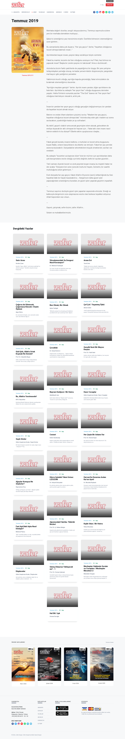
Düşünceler (20, 571)
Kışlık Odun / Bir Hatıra (93, 524)
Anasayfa (15, 12)
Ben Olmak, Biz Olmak (59, 305)
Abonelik (59, 12)
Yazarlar (42, 12)
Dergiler (40, 711)
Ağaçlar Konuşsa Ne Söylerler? (24, 483)
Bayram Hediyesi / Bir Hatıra (62, 392)
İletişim (72, 12)
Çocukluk (54, 348)
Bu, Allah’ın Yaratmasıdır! (26, 396)
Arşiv (35, 12)
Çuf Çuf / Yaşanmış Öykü (94, 304)
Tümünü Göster (110, 642)
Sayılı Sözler (21, 439)
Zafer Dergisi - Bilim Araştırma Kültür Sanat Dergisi (28, 735)
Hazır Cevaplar (90, 392)
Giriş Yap (109, 4)
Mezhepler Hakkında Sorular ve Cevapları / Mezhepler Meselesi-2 (96, 568)
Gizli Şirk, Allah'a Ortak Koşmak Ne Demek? (25, 352)
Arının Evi (88, 260)
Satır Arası (20, 260)
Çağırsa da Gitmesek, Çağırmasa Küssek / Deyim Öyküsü (27, 306)
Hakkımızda (50, 12)
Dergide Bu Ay (26, 12)
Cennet (53, 434)
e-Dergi (66, 12)
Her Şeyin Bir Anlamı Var (94, 434)
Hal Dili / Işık (55, 613)
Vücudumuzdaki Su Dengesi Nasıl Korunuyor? (61, 261)
